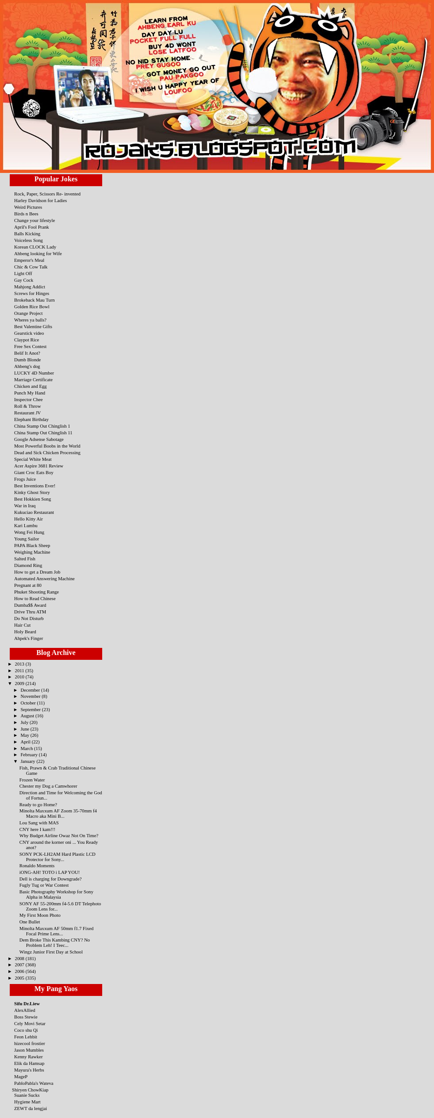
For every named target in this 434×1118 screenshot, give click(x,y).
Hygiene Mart (27, 1101)
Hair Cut (22, 625)
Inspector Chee (28, 399)
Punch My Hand (29, 392)
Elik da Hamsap (29, 1063)
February (29, 754)
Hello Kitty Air (28, 518)
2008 (20, 958)
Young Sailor (26, 538)
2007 (20, 964)
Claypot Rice (26, 339)
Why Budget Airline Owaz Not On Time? (58, 835)
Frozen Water (32, 779)
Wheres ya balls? (30, 319)
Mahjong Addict (29, 286)
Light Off (23, 273)
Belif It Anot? (27, 353)
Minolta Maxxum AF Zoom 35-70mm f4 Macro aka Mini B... (58, 813)
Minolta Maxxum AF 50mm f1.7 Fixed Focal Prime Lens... (56, 931)
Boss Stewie (26, 1016)
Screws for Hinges (31, 293)
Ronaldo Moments (36, 865)
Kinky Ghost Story (32, 492)
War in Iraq (24, 505)
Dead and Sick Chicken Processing (47, 452)
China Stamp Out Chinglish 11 (43, 432)
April (25, 741)
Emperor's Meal (29, 260)
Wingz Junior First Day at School (51, 951)
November (31, 696)
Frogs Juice (25, 479)
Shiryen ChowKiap (30, 1089)
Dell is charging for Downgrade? (50, 878)
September (31, 709)
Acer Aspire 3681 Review (38, 465)
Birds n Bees (26, 213)
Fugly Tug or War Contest (44, 885)
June (25, 728)
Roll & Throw (27, 406)
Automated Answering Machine (44, 578)
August (27, 715)
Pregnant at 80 (28, 585)
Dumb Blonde (27, 359)
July (25, 722)
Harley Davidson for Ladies (40, 200)
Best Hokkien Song (32, 499)
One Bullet (29, 921)
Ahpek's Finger (28, 638)
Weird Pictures (28, 207)
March (27, 748)
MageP (20, 1076)
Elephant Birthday (31, 419)
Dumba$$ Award (30, 605)
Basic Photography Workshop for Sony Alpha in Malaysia (56, 894)
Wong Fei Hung (29, 532)
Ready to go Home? (38, 804)
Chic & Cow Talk (30, 266)
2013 (20, 663)
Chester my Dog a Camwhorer (48, 786)
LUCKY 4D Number (34, 372)
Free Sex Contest (30, 346)
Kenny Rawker (28, 1056)
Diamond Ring (28, 565)
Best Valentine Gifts (33, 326)
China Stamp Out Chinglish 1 (42, 426)
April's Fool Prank (31, 227)
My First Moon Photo (40, 915)
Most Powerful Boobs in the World (47, 445)
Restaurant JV (27, 412)
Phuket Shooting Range (36, 591)
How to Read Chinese (35, 598)
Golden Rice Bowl (32, 306)
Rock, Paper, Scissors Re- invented (47, 193)
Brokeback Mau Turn (34, 299)
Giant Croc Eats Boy (34, 472)
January (28, 761)
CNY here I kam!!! (37, 829)
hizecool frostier (29, 1043)
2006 (20, 971)
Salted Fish (24, 558)
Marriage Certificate (33, 379)
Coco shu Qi (26, 1030)
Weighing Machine (32, 552)
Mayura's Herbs (29, 1069)
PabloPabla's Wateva (34, 1083)
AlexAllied (24, 1010)
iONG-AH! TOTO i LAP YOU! (49, 872)
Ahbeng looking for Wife (38, 253)
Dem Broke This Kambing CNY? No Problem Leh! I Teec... (54, 942)
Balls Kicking (27, 233)
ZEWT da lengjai (30, 1108)
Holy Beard (25, 631)
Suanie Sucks (26, 1095)
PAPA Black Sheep (32, 545)
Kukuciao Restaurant (34, 512)
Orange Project (28, 313)
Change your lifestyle (34, 220)
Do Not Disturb (29, 618)
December (30, 690)
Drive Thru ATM (30, 611)
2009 (20, 683)
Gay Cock (23, 280)
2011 (20, 670)
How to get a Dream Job (37, 571)
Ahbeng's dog (27, 366)
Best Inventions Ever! (34, 485)
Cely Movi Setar (30, 1023)
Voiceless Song (28, 240)
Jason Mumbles (29, 1050)
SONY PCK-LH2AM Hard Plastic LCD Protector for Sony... (57, 856)
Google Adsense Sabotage (39, 439)
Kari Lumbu (26, 525)
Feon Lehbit (25, 1036)
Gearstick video (29, 333)
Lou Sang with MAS (39, 822)
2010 (20, 676)
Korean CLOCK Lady (35, 246)
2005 (20, 977)
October (28, 702)
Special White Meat (33, 459)
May (25, 735)
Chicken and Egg (30, 386)
